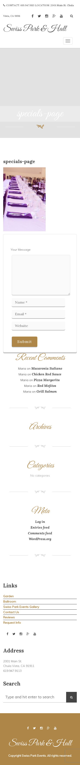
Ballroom (9, 601)
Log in (40, 521)
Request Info (12, 623)
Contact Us (11, 612)
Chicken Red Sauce (46, 374)
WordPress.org (40, 539)
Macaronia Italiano (46, 368)
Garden (8, 596)
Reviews (9, 617)
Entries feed (40, 527)
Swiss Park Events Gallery (21, 607)
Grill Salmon (46, 391)
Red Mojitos (46, 385)
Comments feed (40, 533)
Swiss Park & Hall (34, 29)
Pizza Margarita (47, 380)
